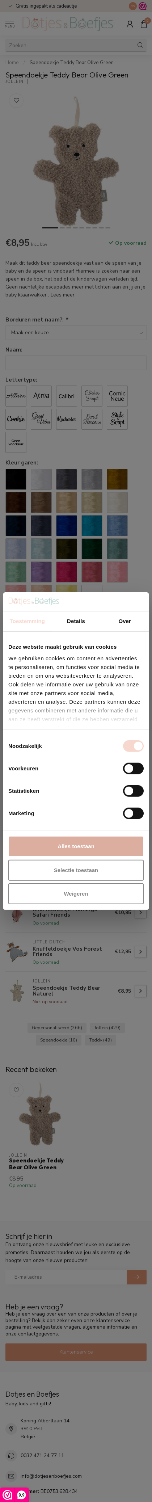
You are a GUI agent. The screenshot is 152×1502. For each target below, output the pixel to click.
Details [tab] (76, 621)
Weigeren (76, 894)
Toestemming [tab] (27, 621)
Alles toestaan (76, 846)
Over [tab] (124, 621)
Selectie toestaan (76, 870)
